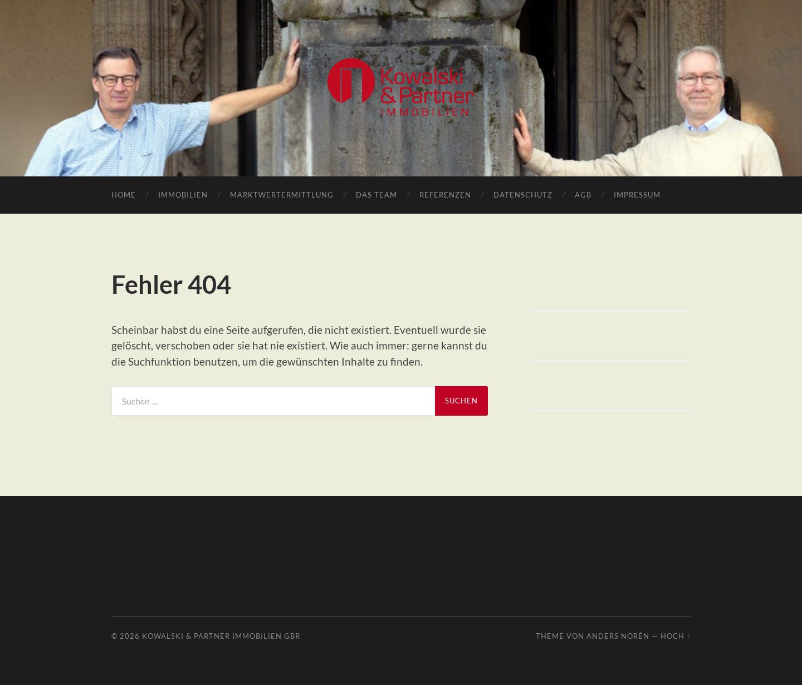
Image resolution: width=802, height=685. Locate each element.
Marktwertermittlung (282, 194)
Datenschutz (522, 194)
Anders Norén (617, 636)
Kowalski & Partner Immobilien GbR (221, 636)
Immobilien (183, 194)
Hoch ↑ (676, 636)
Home (123, 194)
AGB (583, 194)
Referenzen (445, 194)
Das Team (376, 194)
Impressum (637, 194)
